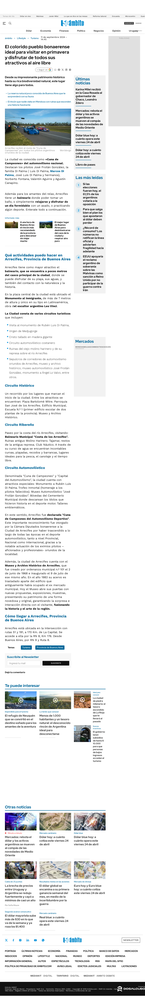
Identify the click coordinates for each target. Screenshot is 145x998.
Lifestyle (21, 38)
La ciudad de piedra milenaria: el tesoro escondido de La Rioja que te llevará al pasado (99, 710)
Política (81, 30)
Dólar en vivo (25, 16)
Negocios (99, 30)
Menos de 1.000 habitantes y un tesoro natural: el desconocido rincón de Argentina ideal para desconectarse (54, 725)
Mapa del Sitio (114, 961)
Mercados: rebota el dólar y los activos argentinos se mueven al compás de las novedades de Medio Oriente (89, 119)
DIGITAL (41, 975)
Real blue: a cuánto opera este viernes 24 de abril (53, 920)
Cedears (107, 347)
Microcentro (130, 16)
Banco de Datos (109, 951)
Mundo (77, 956)
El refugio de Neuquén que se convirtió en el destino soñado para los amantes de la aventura (20, 721)
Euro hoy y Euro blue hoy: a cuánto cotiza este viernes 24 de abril (89, 889)
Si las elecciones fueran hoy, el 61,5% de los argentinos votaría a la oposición (92, 194)
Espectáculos (60, 961)
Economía (45, 30)
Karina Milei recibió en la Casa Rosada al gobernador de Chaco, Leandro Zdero (89, 96)
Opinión (116, 30)
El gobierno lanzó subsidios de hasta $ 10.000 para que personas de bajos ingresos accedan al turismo (99, 746)
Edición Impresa (115, 956)
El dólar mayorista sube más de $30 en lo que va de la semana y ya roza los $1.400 (20, 921)
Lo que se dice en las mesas (75, 16)
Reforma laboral (99, 16)
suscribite (129, 23)
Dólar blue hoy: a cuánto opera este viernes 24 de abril (88, 139)
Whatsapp (43, 940)
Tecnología (82, 961)
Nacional (61, 956)
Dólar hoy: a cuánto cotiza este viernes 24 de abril (88, 153)
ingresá (138, 23)
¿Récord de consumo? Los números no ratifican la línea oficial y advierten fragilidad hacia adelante (93, 239)
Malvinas (39, 16)
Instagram (20, 940)
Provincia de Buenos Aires (50, 647)
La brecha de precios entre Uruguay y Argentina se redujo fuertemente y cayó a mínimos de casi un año (20, 893)
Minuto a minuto (15, 833)
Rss (97, 961)
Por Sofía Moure (12, 905)
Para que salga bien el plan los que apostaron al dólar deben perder (92, 216)
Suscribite (56, 663)
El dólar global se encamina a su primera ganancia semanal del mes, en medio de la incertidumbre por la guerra (54, 895)
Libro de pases (85, 164)
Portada (10, 951)
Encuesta (116, 16)
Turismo (35, 38)
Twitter (6, 940)
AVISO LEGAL (64, 966)
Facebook (13, 940)
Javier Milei (53, 16)
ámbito (8, 38)
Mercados (131, 951)
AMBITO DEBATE (99, 975)
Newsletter (138, 30)
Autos (42, 961)
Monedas (79, 347)
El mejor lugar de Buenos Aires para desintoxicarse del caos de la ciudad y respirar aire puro (62, 232)
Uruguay (133, 30)
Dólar (29, 30)
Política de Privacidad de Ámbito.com (28, 966)
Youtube (35, 940)
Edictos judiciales (89, 966)
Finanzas (64, 30)
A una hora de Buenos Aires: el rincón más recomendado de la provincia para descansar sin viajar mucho (28, 232)
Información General (18, 961)
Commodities (97, 347)
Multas (111, 966)
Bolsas (87, 347)
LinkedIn (27, 940)
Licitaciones (129, 966)
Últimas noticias (32, 951)
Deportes (94, 956)
